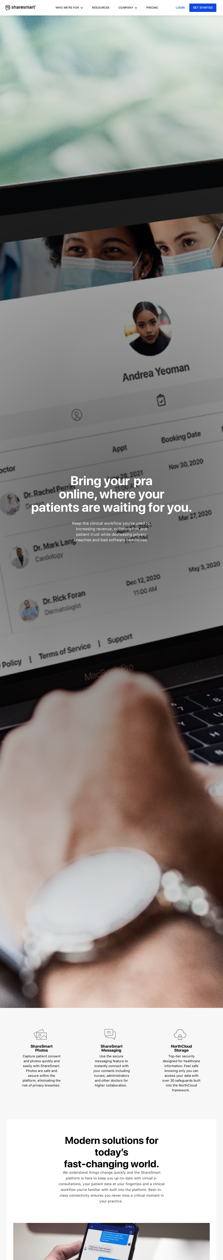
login (180, 7)
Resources (101, 7)
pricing (152, 7)
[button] (69, 7)
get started (203, 7)
